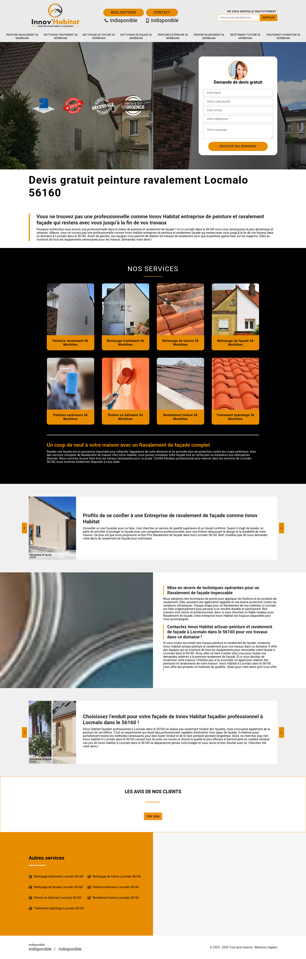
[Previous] (24, 528)
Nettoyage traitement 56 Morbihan (60, 36)
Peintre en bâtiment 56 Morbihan (209, 36)
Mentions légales (266, 947)
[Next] (281, 528)
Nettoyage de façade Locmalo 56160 (56, 887)
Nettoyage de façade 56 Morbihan (136, 36)
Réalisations (123, 12)
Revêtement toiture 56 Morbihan (245, 36)
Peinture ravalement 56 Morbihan (22, 36)
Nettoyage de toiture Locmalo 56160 (114, 877)
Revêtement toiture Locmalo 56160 (113, 898)
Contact (162, 12)
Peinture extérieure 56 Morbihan (173, 36)
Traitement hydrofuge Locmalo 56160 (56, 909)
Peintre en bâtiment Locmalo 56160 (55, 898)
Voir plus (153, 816)
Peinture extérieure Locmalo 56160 (113, 887)
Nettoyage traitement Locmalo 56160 (56, 877)
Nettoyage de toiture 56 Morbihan (99, 36)
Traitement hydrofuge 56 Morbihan (283, 36)
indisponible (120, 20)
